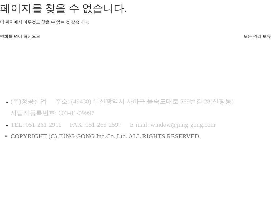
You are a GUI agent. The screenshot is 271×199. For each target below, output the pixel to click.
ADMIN (152, 159)
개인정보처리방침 (30, 159)
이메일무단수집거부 (100, 159)
